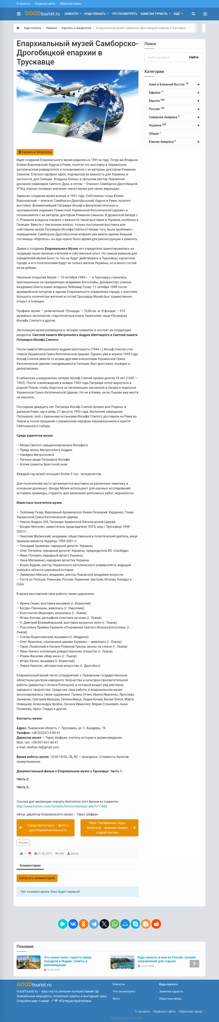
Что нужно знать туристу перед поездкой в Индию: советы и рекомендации (67, 961)
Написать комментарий (37, 878)
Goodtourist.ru (120, 1018)
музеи (24, 842)
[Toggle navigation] (205, 14)
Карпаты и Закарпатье (35, 152)
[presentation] (24, 963)
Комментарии (30, 865)
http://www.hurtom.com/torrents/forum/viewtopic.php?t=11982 (62, 806)
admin (75, 853)
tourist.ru (42, 13)
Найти (193, 57)
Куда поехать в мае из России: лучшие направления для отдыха (167, 959)
